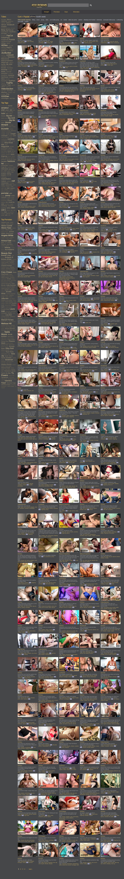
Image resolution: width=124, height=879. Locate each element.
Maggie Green (7, 318)
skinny (3, 202)
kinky (9, 170)
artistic (84, 41)
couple (8, 134)
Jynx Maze (12, 298)
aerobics (43, 369)
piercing (3, 191)
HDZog (3, 47)
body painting (34, 65)
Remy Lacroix (4, 346)
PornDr (3, 68)
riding (8, 197)
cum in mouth (5, 137)
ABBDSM (4, 21)
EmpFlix (3, 35)
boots (74, 487)
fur (32, 253)
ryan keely (20, 21)
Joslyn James (8, 296)
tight (11, 210)
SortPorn (12, 81)
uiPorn (3, 87)
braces (63, 347)
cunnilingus (4, 141)
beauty (3, 116)
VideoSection (7, 89)
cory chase (34, 653)
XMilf (13, 92)
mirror (74, 769)
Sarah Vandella (6, 358)
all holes (23, 322)
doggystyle (5, 146)
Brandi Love (6, 255)
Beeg (3, 30)
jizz (2, 170)
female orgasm (24, 138)
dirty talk (55, 744)
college (3, 132)
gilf (70, 510)
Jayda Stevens (5, 288)
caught (92, 207)
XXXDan (5, 96)
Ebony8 (9, 33)
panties (11, 189)
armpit (42, 462)
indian (14, 167)
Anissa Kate (6, 241)
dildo (6, 144)
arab (47, 300)
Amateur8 (10, 25)
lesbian (3, 174)
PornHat (4, 70)
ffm (48, 66)
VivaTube (10, 90)
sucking (3, 208)
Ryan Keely (10, 352)
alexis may (23, 437)
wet (12, 213)
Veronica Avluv (5, 384)
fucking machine (63, 440)
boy (91, 794)
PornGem (10, 68)
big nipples (74, 654)
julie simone (111, 347)
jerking (107, 463)
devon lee (46, 678)
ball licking (109, 184)
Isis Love (3, 287)
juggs (5, 170)
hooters (11, 165)
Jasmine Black (11, 287)
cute (2, 142)
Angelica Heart (5, 237)
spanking (7, 204)
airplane (47, 415)
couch (73, 136)
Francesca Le (4, 282)
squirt (11, 204)
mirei (47, 117)
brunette (5, 129)
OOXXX (3, 66)
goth (116, 323)
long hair (9, 175)
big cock (11, 118)
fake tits (13, 151)
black (3, 122)
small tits (11, 202)
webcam (8, 213)
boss (19, 699)
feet (9, 152)
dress (81, 208)
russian (12, 199)
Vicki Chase (10, 386)
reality (13, 195)
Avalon (9, 251)
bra (53, 701)
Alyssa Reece (4, 231)
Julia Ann (4, 298)
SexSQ (11, 77)
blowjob (4, 125)
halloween (85, 414)
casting (11, 129)
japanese (11, 169)
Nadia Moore (5, 333)
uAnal (13, 85)
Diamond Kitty (9, 275)
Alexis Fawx (6, 228)
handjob (4, 161)
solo (2, 204)
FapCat (10, 36)
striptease (10, 205)
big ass (9, 116)
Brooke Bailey (10, 261)
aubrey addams (69, 817)
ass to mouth (68, 42)
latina (8, 172)
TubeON (4, 85)
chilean (72, 746)
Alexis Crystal (6, 226)
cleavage (54, 322)
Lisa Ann (8, 315)
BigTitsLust (9, 30)
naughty (3, 186)
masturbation (6, 179)
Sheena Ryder (5, 368)
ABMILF (8, 23)
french (9, 156)
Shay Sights (8, 366)
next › (30, 869)
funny (2, 158)
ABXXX (3, 25)
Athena (7, 248)
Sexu (3, 79)
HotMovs (11, 49)
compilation (8, 132)
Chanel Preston (6, 265)
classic (69, 676)
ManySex (11, 57)
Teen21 (3, 83)
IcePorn (4, 51)
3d (21, 88)
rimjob (12, 197)
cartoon (80, 20)
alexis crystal (53, 415)
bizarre (33, 322)
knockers (3, 172)
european (4, 149)
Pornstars (57, 12)
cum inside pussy (54, 20)
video (46, 20)
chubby (8, 130)
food (93, 585)
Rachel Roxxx (9, 343)
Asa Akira (10, 244)
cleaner (19, 66)
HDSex (4, 45)
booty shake (8, 126)
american (11, 108)
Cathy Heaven (11, 264)
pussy (7, 195)
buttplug (111, 276)
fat (6, 152)
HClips (3, 43)
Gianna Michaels (6, 283)
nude (11, 186)
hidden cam (90, 208)
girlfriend (3, 159)
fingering (4, 156)
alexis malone (65, 675)
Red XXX (11, 344)
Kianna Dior (8, 305)
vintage (3, 213)
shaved (9, 200)
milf (13, 181)
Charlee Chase (5, 267)
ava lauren (65, 723)
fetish (12, 154)
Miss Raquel (9, 327)
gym (112, 65)
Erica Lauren (7, 280)
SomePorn (4, 81)
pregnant (20, 42)
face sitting (4, 151)
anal (3, 110)
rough (8, 199)
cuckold (10, 135)
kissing (13, 170)
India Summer (11, 285)
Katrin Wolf (8, 303)
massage (3, 177)
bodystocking (104, 42)
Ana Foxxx (9, 233)
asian (7, 110)
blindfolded (85, 347)
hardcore (11, 161)
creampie (4, 135)
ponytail (91, 182)
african (22, 275)
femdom (8, 154)
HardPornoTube (6, 41)
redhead (3, 197)
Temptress (4, 377)
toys (5, 212)
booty (3, 126)
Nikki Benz (11, 336)
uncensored (11, 212)
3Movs (9, 19)
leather (114, 369)
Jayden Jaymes (9, 290)
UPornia (8, 86)
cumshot (11, 139)
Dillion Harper (5, 277)
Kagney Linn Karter (6, 300)
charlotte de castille (109, 816)
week (43, 17)
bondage (11, 125)
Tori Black (10, 379)
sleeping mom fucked (89, 20)
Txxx (9, 85)
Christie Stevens (10, 268)
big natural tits (4, 120)
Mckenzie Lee (4, 321)
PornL (3, 71)
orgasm (12, 188)
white (2, 215)
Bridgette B (9, 257)
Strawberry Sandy (9, 371)
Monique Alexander (6, 330)
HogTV (9, 47)
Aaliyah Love (5, 222)
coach (39, 772)
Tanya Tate (11, 375)
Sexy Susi (8, 363)
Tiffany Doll (4, 379)
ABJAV (3, 23)
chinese (105, 323)
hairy (14, 159)
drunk (38, 20)
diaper (102, 533)
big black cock (94, 229)
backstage (69, 228)
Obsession (4, 339)
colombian (40, 725)
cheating (3, 130)
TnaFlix (9, 83)
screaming (4, 200)
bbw (7, 113)
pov (10, 193)
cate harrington (25, 301)
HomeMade (4, 49)
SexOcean (4, 77)
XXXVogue (5, 98)
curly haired (47, 93)
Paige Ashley (11, 339)
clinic (85, 509)
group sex (9, 159)
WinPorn (4, 92)
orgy (2, 189)
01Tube (3, 19)
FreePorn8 (4, 40)
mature (3, 181)
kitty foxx (108, 231)
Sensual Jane (10, 361)
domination (29, 89)
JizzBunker (6, 53)
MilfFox (11, 62)
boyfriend (65, 160)
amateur (5, 108)
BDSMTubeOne (5, 28)
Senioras (11, 75)
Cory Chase (6, 272)
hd (2, 163)
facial (9, 151)
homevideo (4, 165)
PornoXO (4, 73)
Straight (46, 12)
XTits (7, 94)
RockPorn (4, 75)
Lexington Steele (6, 313)
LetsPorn (4, 57)
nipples (8, 186)
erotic (75, 42)
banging (50, 92)
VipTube (3, 90)
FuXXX (12, 40)
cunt (9, 141)
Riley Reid (10, 348)
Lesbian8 (9, 55)
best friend (68, 278)
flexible (108, 65)
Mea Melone (12, 321)
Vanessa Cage (11, 383)
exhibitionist (62, 44)
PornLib (8, 71)
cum (14, 135)
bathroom (103, 160)
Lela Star (8, 311)
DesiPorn (12, 32)
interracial (4, 169)
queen (86, 322)
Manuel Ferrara (7, 320)
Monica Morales (10, 328)
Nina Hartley (10, 338)
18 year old (4, 105)
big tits (12, 120)
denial (81, 653)
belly (107, 556)
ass (11, 110)
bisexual (27, 416)
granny (115, 229)
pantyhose (82, 462)
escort (19, 138)
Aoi (6, 242)
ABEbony (10, 21)
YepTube (12, 98)
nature (14, 185)
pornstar (5, 193)
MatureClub (5, 59)
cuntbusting (119, 20)
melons (9, 181)
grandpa (88, 300)
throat (8, 210)
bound (114, 608)
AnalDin (4, 26)
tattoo (9, 208)
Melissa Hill (6, 323)
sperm (89, 393)
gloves (90, 42)
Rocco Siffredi (5, 350)
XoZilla (3, 94)
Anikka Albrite (8, 238)
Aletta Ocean (9, 224)
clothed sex (97, 67)
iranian (65, 20)
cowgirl (13, 134)
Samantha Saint (5, 354)
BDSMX (13, 28)
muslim (26, 21)
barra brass (32, 631)
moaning (11, 183)
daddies (91, 769)
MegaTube (5, 62)
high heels (7, 163)
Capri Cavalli (5, 262)
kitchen (51, 323)
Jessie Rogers (5, 295)
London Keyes (5, 316)
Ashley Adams (5, 245)
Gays (66, 12)
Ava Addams (9, 249)
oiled (2, 188)
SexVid (7, 79)
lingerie (3, 175)
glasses (84, 676)
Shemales (76, 12)
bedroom (117, 414)
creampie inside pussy (109, 20)
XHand (10, 92)
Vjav (14, 90)
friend (13, 156)
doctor (74, 229)
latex (44, 841)
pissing (8, 191)
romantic (3, 199)
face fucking (10, 149)
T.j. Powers (7, 374)
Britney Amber (6, 259)
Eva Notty (13, 280)
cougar (3, 134)
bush (34, 416)
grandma (110, 229)
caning (92, 652)
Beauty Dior (6, 253)
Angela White (7, 235)
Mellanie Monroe (5, 325)
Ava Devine (4, 251)
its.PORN (10, 51)
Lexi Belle (13, 311)
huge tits (4, 167)
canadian (93, 275)
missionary (5, 183)
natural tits (8, 185)
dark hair (105, 509)
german (13, 158)
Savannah (9, 360)
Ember (9, 279)
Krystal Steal (5, 309)
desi (64, 561)
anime (23, 88)
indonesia (99, 20)
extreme (84, 747)
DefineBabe (5, 32)
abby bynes (85, 392)
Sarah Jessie (9, 356)
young (42, 20)
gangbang (7, 158)
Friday (10, 282)
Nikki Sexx (4, 338)
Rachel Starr (4, 344)
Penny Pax (4, 341)
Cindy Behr (11, 270)
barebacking (27, 65)
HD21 (8, 43)
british (13, 126)
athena (60, 207)
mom (3, 185)
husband (9, 167)
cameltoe (106, 369)
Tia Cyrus (11, 377)
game (108, 253)
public (3, 195)
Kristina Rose (8, 307)
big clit (107, 160)
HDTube (10, 45)
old (5, 188)
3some (10, 106)
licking (9, 174)
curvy (13, 141)
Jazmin (3, 291)
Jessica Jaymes (10, 293)
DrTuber (4, 33)
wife (6, 215)
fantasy (3, 152)
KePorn (3, 55)
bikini (25, 653)
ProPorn (10, 73)
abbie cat (106, 508)
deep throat (8, 143)
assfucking (10, 111)
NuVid (3, 64)
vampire (110, 325)
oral (8, 188)
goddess (91, 253)
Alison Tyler (9, 230)
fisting (33, 20)
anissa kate (65, 250)
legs (12, 172)
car (111, 772)
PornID (10, 69)
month (38, 17)
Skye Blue (7, 369)
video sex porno (72, 20)
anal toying (67, 89)
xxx (61, 20)
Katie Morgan (9, 301)
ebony (10, 148)
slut (7, 202)
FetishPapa (5, 38)
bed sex (89, 560)
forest (109, 484)
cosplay (92, 413)
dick (2, 144)
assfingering (67, 91)
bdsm (10, 113)
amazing (26, 275)
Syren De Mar (6, 373)
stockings (4, 206)
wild (9, 215)
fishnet (111, 42)
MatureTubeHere (7, 61)
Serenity (3, 363)
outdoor (6, 189)
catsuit (84, 441)
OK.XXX (9, 64)
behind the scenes (66, 865)
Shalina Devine (6, 364)
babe (3, 113)
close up (13, 130)
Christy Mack (4, 270)
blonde (8, 122)
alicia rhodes (29, 437)
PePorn (9, 66)
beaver (105, 207)
